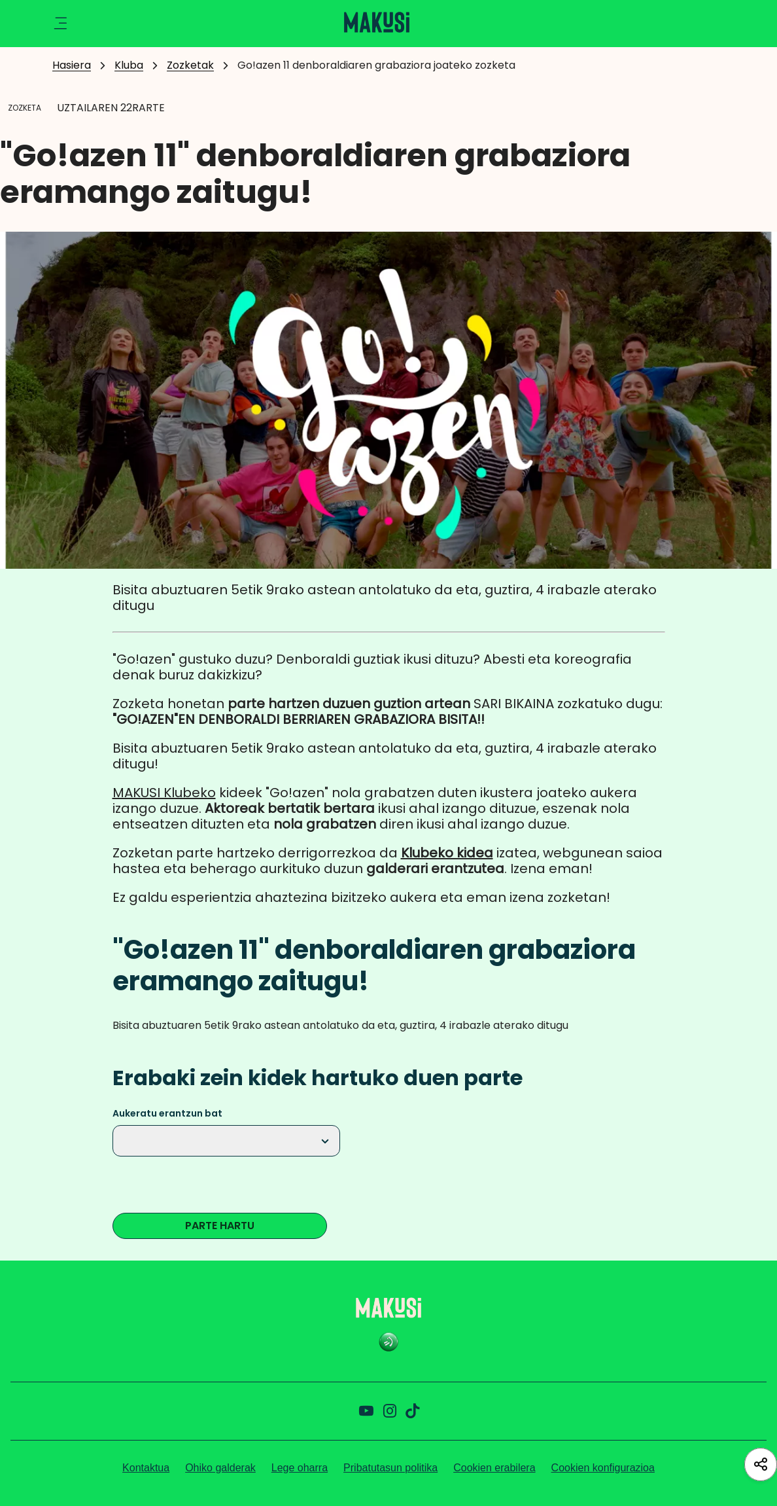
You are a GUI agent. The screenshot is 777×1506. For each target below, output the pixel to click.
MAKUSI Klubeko (164, 792)
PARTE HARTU (219, 1225)
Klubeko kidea (447, 853)
